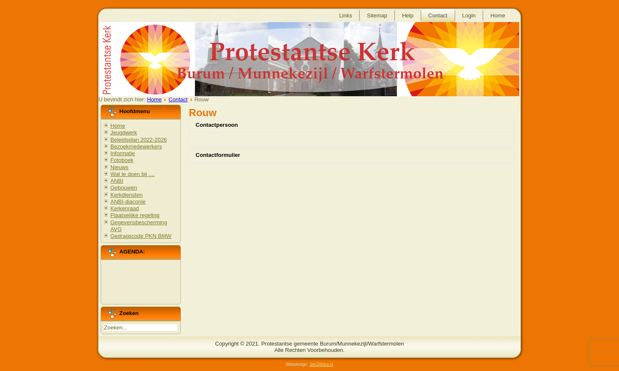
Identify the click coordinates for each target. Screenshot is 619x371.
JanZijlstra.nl (321, 364)
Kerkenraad (124, 208)
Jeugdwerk (123, 132)
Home (497, 15)
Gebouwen (123, 187)
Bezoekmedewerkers (136, 146)
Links (345, 15)
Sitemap (377, 15)
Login (469, 15)
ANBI (116, 181)
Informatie (122, 153)
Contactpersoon (217, 125)
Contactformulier (218, 155)
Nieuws (119, 167)
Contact (437, 15)
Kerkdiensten (126, 195)
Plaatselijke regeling (135, 215)
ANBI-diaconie (128, 201)
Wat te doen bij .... (132, 174)
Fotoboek (121, 160)
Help (408, 15)
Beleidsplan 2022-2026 (138, 140)
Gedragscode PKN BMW (141, 236)
